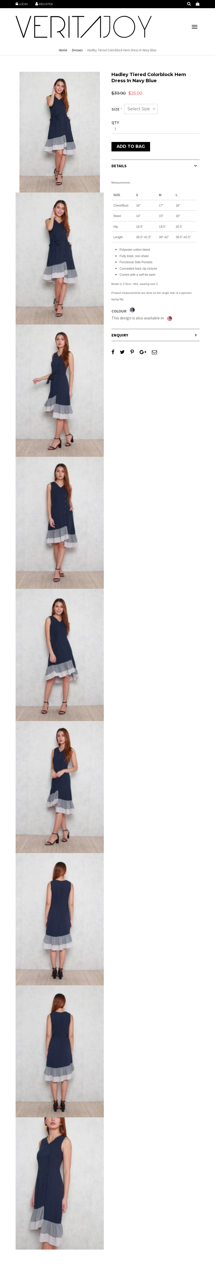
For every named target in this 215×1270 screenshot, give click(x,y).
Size (116, 109)
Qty (115, 122)
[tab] (155, 166)
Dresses (77, 50)
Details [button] (119, 165)
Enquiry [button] (119, 335)
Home (63, 50)
